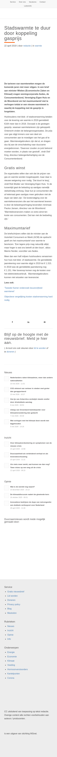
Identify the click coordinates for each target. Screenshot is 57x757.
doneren (10, 352)
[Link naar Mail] (45, 322)
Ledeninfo (28, 6)
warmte (38, 46)
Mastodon (11, 613)
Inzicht (10, 630)
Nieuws (10, 626)
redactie (27, 46)
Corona (10, 678)
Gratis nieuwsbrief (15, 591)
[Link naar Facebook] (12, 322)
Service (13, 2)
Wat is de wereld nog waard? (22, 487)
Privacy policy (13, 604)
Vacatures (32, 2)
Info (9, 639)
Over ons (22, 2)
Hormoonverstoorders (17, 669)
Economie (12, 656)
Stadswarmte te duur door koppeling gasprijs (27, 33)
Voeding (11, 665)
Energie (11, 652)
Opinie (10, 635)
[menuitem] (13, 2)
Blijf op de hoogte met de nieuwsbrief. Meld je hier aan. (26, 338)
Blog (9, 609)
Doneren (11, 600)
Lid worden (12, 596)
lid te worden (40, 348)
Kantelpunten (13, 673)
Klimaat (10, 661)
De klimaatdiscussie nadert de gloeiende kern (29, 494)
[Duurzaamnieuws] (23, 13)
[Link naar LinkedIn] (28, 322)
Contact (43, 2)
